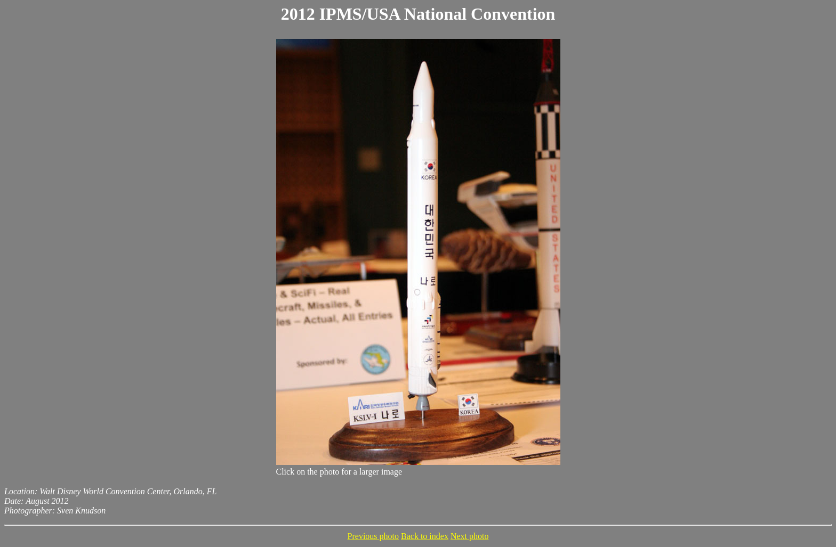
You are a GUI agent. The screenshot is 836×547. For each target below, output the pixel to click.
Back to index (424, 536)
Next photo (470, 536)
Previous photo (373, 536)
